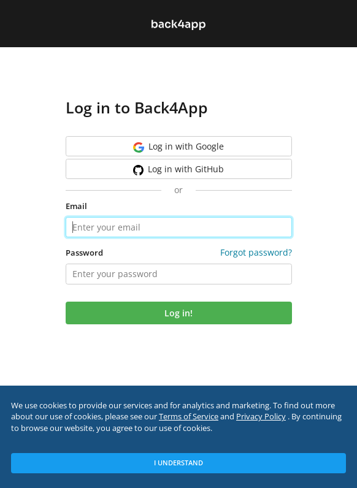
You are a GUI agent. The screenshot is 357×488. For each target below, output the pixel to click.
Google (178, 146)
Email (76, 206)
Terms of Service (188, 416)
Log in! (178, 313)
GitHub (179, 169)
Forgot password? (256, 252)
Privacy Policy (261, 416)
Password (84, 253)
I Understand (178, 462)
